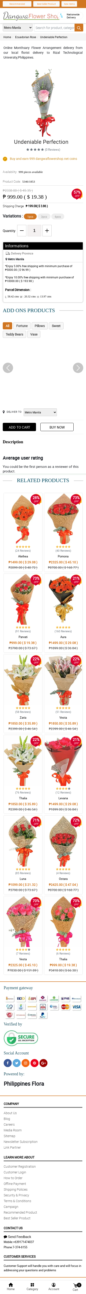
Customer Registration (20, 1166)
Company (11, 1104)
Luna (23, 879)
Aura (63, 637)
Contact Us (13, 1228)
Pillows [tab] (40, 326)
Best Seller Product (46, 4)
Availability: (23, 172)
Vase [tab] (33, 334)
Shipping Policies (16, 1189)
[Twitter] (17, 1063)
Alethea (23, 556)
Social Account (16, 1053)
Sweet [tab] (56, 326)
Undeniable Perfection (53, 37)
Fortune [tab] (22, 326)
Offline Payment (15, 1183)
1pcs (30, 216)
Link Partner (12, 1147)
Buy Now (57, 427)
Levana (63, 798)
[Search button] (79, 27)
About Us (10, 1113)
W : (28, 297)
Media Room (13, 1130)
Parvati (23, 637)
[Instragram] (26, 1063)
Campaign (11, 1206)
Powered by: (14, 1074)
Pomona (63, 556)
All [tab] (7, 326)
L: (12, 297)
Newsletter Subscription (21, 1141)
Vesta (63, 717)
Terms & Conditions (17, 1201)
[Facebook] (8, 1063)
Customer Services (20, 1256)
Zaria (23, 717)
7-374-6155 (20, 1247)
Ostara (63, 879)
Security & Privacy (16, 1195)
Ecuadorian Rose (25, 37)
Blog (7, 1118)
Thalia (23, 798)
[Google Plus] (43, 1063)
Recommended (17, 4)
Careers (9, 1124)
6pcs (58, 216)
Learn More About (19, 1157)
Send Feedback (17, 1236)
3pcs (44, 216)
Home (7, 37)
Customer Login (15, 1172)
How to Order (13, 1178)
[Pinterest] (35, 1063)
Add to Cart (19, 427)
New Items (69, 4)
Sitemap (9, 1136)
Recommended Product (20, 1212)
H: (44, 297)
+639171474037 (23, 1242)
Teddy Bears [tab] (14, 334)
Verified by (13, 1024)
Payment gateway (18, 988)
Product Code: (19, 181)
